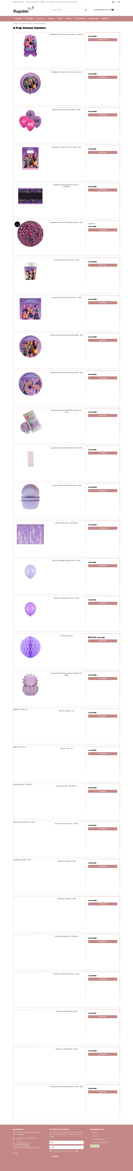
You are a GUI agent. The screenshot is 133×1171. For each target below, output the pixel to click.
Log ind (115, 2)
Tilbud (68, 18)
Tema (60, 18)
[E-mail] (66, 1147)
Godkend (55, 1156)
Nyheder (18, 18)
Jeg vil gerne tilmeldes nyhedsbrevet (68, 1151)
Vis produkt (102, 39)
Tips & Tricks (80, 18)
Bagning (51, 18)
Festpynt (40, 18)
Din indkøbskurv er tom (104, 9)
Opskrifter (93, 18)
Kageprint (29, 18)
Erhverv (104, 18)
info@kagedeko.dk (22, 1144)
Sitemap (16, 1151)
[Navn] (66, 1142)
